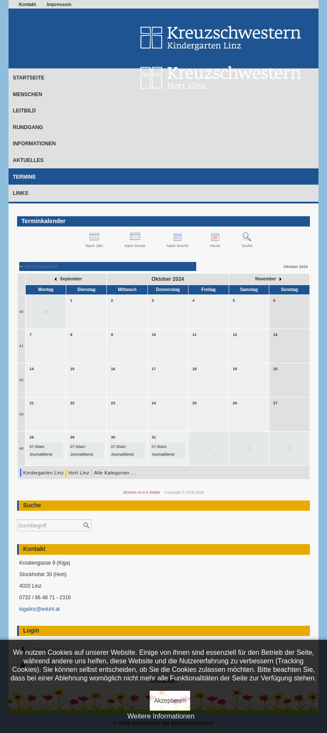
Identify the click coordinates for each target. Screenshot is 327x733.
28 (31, 437)
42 (21, 380)
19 (235, 369)
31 (154, 437)
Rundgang (28, 127)
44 (21, 448)
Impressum (59, 4)
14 (31, 369)
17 (154, 369)
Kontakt (27, 4)
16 (113, 369)
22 (72, 403)
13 (275, 335)
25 (194, 403)
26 (235, 403)
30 (113, 437)
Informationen (34, 144)
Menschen (27, 94)
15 (72, 369)
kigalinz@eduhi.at (39, 609)
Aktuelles (28, 160)
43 (21, 414)
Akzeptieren (170, 700)
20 (275, 369)
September (68, 279)
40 (21, 311)
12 (235, 335)
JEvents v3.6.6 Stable (141, 492)
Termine (24, 177)
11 (194, 335)
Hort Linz (78, 472)
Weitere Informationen (160, 716)
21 (31, 403)
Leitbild (24, 111)
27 (275, 403)
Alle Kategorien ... (115, 472)
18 (194, 369)
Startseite (28, 78)
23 (113, 403)
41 (21, 346)
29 (72, 437)
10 (154, 335)
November (268, 279)
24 (154, 403)
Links (20, 193)
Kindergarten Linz (43, 472)
